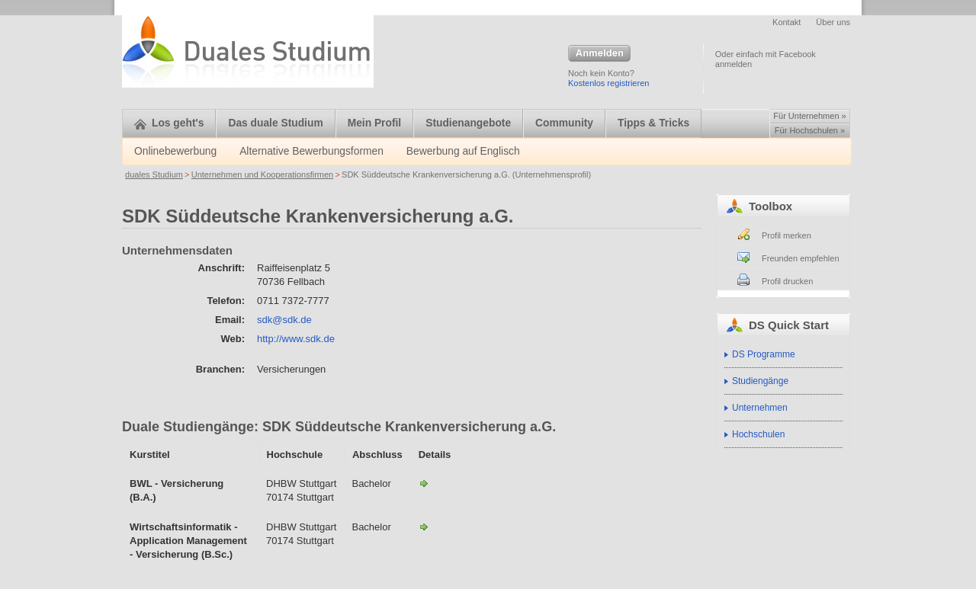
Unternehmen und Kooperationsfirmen (262, 174)
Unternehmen (760, 407)
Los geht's (169, 123)
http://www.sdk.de (296, 338)
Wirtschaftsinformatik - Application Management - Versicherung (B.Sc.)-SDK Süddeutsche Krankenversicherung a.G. (424, 526)
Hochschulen (758, 434)
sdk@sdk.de (284, 319)
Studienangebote (468, 123)
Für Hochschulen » (810, 130)
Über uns (833, 22)
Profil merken (786, 235)
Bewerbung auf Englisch (463, 151)
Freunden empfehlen (801, 258)
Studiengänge (760, 381)
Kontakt (786, 22)
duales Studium (154, 174)
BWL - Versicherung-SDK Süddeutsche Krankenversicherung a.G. (424, 483)
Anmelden (599, 54)
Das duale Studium (275, 123)
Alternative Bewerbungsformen (311, 151)
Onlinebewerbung (175, 151)
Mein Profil (375, 123)
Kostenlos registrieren (608, 83)
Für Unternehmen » (809, 115)
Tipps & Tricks (653, 123)
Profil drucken (787, 281)
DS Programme (763, 354)
